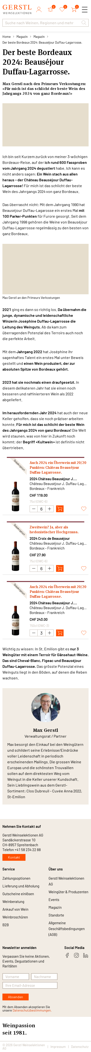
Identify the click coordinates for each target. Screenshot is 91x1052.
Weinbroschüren (15, 917)
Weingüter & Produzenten (68, 892)
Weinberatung (13, 901)
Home (6, 36)
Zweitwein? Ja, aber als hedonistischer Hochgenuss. (54, 529)
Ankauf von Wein (15, 909)
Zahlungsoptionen (16, 878)
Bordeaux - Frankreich (47, 488)
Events (54, 899)
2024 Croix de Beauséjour (50, 538)
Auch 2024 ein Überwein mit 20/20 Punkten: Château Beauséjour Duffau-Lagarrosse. (58, 467)
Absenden (15, 997)
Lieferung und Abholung (20, 886)
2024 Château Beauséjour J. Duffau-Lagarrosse (52, 479)
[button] (84, 23)
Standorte (56, 915)
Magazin (22, 36)
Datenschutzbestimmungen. (32, 1010)
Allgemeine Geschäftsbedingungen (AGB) (67, 929)
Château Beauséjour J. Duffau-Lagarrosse (58, 483)
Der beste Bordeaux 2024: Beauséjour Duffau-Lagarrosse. (42, 42)
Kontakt (14, 857)
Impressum (58, 1047)
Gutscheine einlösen (18, 894)
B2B (5, 925)
